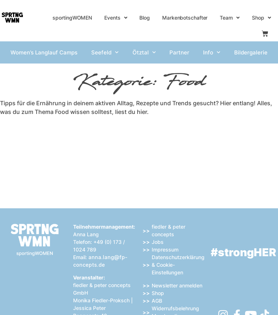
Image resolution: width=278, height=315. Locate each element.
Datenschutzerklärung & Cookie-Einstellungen (178, 264)
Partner (179, 52)
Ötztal (144, 52)
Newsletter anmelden (177, 285)
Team (230, 18)
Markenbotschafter (184, 18)
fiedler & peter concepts (168, 230)
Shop (261, 18)
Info (211, 52)
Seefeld (104, 52)
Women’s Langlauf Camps (43, 52)
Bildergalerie (251, 52)
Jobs (158, 242)
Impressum (165, 249)
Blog (144, 18)
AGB (157, 301)
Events (115, 18)
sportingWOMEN (72, 18)
